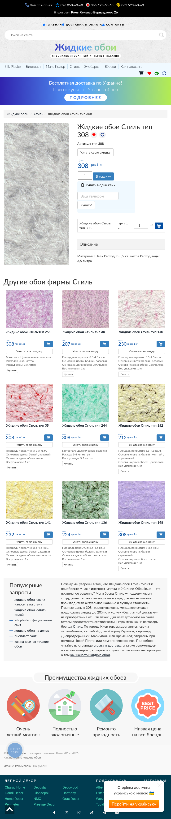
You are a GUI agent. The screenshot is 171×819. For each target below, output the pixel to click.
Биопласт (33, 66)
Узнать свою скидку (95, 152)
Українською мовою (17, 766)
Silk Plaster (13, 66)
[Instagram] (79, 812)
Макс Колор (55, 66)
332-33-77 (41, 5)
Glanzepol (41, 793)
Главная (54, 24)
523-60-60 (132, 5)
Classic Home (15, 787)
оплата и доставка (107, 645)
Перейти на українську (134, 803)
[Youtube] (117, 812)
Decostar (40, 787)
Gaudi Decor (14, 793)
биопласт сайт (25, 636)
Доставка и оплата (84, 24)
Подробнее (85, 97)
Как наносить (131, 66)
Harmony (69, 793)
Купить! (86, 205)
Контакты (115, 24)
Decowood (70, 787)
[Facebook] (54, 812)
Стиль (74, 66)
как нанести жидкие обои (90, 655)
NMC (37, 799)
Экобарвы (92, 66)
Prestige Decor (45, 804)
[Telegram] (104, 812)
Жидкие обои (85, 47)
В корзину (103, 176)
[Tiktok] (92, 812)
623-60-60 (102, 5)
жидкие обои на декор (31, 630)
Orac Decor (70, 799)
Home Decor (14, 799)
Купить (12, 370)
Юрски (110, 66)
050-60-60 (72, 5)
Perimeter (12, 804)
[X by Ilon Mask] (67, 812)
